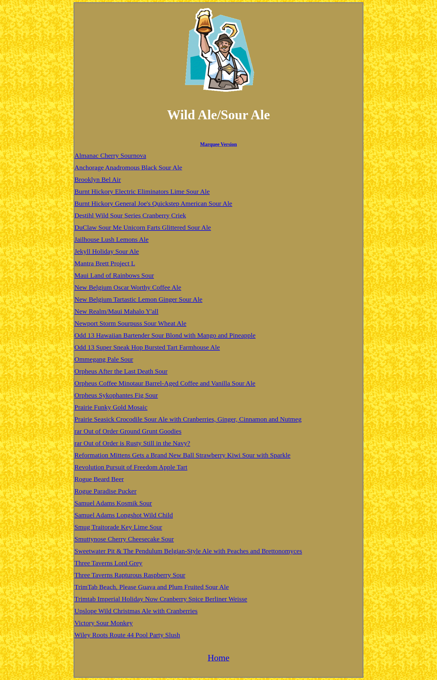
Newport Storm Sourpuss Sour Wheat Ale (130, 323)
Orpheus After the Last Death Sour (120, 371)
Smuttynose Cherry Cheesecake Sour (124, 539)
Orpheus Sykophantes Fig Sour (116, 395)
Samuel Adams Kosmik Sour (113, 503)
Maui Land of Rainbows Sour (114, 275)
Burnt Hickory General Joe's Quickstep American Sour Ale (153, 203)
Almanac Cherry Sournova (110, 155)
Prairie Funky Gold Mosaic (110, 407)
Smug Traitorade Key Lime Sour (118, 527)
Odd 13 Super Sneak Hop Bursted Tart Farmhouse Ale (147, 347)
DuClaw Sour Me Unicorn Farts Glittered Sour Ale (142, 227)
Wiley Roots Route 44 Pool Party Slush (127, 634)
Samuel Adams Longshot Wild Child (123, 515)
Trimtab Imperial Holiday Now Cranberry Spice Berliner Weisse (160, 599)
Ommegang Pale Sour (103, 359)
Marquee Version (218, 144)
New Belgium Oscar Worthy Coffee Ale (127, 287)
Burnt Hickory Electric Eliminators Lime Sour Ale (142, 191)
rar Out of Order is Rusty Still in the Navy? (132, 443)
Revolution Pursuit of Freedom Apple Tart (130, 467)
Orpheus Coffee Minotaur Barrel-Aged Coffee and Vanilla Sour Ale (164, 383)
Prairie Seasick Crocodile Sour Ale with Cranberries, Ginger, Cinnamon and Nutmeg (188, 419)
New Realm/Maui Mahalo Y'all (116, 311)
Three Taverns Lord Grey (108, 563)
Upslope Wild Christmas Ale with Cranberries (136, 611)
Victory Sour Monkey (103, 622)
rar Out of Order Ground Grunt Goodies (127, 431)
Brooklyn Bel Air (97, 179)
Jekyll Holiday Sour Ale (106, 251)
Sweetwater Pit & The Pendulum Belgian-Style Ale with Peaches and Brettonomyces (188, 551)
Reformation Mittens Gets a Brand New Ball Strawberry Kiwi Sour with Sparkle (182, 455)
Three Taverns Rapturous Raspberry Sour (129, 575)
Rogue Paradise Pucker (105, 491)
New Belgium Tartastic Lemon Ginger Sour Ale (138, 299)
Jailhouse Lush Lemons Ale (111, 239)
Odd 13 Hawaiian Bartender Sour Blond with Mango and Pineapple (165, 335)
